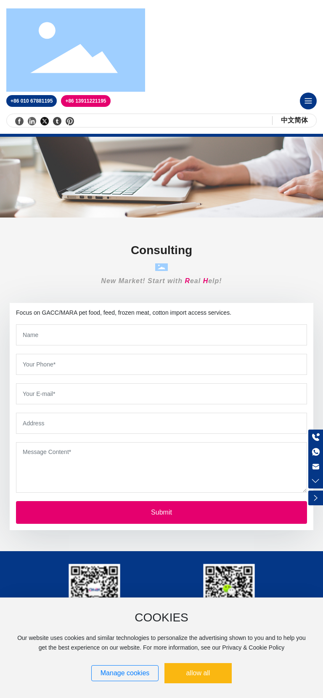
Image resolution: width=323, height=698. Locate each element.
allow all (198, 673)
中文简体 (294, 120)
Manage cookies (125, 673)
